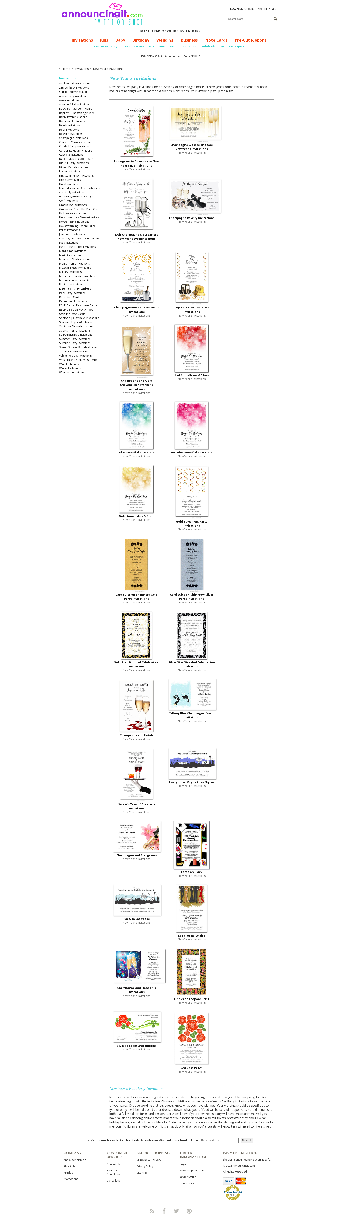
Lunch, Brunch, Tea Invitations (77, 247)
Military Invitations (70, 272)
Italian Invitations (69, 230)
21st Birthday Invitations (74, 87)
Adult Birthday (213, 46)
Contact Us (113, 1164)
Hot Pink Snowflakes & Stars (191, 452)
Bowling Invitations (70, 134)
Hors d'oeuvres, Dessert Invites (79, 217)
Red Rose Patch (192, 1068)
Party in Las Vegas (137, 919)
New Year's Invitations (75, 288)
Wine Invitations (69, 364)
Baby (120, 40)
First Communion (161, 46)
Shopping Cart (267, 9)
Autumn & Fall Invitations (74, 104)
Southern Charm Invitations (76, 326)
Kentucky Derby (105, 46)
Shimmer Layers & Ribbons (76, 322)
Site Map (142, 1173)
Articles (68, 1173)
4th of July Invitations (71, 192)
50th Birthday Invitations (74, 92)
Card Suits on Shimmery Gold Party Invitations (136, 597)
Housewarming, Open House (77, 226)
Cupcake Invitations (71, 155)
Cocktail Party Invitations (74, 146)
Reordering (187, 1183)
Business (189, 40)
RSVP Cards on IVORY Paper (77, 310)
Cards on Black (191, 872)
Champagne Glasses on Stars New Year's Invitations (191, 147)
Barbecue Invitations (72, 121)
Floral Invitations (69, 184)
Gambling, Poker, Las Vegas (76, 196)
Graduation (188, 46)
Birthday (140, 40)
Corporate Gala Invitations (75, 150)
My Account (242, 9)
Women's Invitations (71, 372)
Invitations (82, 40)
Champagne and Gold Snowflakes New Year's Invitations (136, 385)
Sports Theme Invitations (74, 330)
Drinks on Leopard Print (191, 999)
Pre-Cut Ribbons (250, 40)
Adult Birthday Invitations (74, 83)
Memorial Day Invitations (74, 259)
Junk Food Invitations (72, 234)
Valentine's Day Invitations (75, 355)
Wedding (165, 40)
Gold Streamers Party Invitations (191, 523)
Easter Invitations (69, 171)
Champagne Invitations (73, 138)
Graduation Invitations (73, 205)
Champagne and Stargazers (136, 855)
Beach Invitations (69, 125)
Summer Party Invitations (74, 339)
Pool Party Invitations (72, 293)
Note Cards (216, 40)
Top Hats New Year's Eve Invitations (191, 309)
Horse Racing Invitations (74, 222)
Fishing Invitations (70, 180)
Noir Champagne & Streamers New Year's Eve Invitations (136, 237)
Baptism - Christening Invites (76, 113)
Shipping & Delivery (149, 1160)
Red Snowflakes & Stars (192, 375)
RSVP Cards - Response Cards (78, 305)
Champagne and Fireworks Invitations (136, 990)
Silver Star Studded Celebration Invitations (191, 664)
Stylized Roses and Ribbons (136, 1046)
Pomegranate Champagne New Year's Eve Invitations (136, 163)
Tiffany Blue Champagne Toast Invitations (191, 715)
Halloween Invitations (72, 213)
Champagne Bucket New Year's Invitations (136, 309)
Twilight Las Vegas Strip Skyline (192, 782)
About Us (69, 1166)
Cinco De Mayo (133, 46)
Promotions (71, 1179)
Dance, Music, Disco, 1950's (76, 159)
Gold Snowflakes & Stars (136, 516)
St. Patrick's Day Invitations (75, 335)
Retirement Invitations (73, 301)
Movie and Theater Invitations (77, 276)
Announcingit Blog (75, 1160)
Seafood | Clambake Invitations (79, 318)
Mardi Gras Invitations (72, 251)
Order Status (188, 1177)
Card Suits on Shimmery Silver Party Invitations (191, 597)
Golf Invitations (68, 200)
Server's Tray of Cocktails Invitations (136, 806)
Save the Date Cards (72, 314)
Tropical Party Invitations (74, 351)
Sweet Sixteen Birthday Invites (78, 347)
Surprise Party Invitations (74, 343)
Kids (104, 40)
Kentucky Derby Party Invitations (79, 238)
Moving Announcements (74, 280)
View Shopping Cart (192, 1170)
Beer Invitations (69, 129)
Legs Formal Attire (191, 935)
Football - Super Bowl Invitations (79, 188)
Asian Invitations (69, 100)
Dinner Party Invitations (73, 167)
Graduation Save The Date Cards (79, 209)
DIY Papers (236, 46)
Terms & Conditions (113, 1172)
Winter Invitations (70, 368)
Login (183, 1164)
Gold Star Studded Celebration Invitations (136, 664)
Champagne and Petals (136, 735)
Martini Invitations (70, 255)
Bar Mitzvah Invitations (73, 117)
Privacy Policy (145, 1166)
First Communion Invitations (76, 175)
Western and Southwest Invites (78, 360)
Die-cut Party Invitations (74, 163)
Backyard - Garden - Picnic (75, 108)
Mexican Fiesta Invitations (75, 268)
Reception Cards (69, 297)
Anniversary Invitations (73, 96)
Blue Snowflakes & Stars (136, 452)
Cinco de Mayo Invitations (75, 142)
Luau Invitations (68, 242)
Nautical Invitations (70, 284)
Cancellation (114, 1180)
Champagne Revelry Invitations (191, 218)
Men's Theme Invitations (74, 263)
